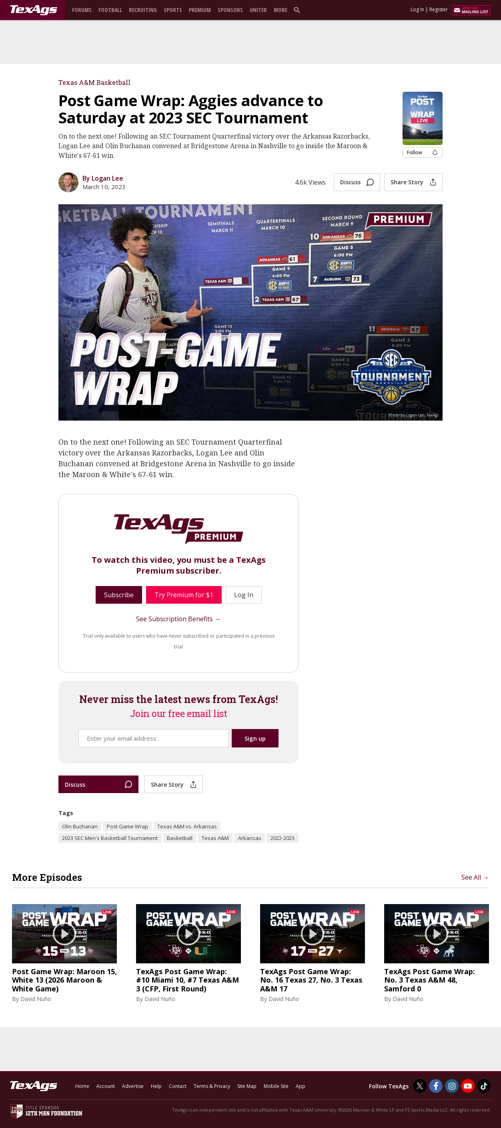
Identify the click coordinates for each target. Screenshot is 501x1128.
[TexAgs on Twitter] (420, 1086)
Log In (417, 9)
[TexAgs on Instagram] (452, 1086)
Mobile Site (276, 1086)
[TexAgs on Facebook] (436, 1086)
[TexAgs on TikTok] (484, 1086)
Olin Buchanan (80, 826)
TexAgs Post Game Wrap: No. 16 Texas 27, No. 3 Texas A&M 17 (311, 980)
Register (438, 9)
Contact (177, 1086)
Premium (200, 10)
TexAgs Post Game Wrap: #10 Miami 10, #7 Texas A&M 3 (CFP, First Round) (187, 980)
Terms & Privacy (212, 1086)
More (280, 10)
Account (105, 1086)
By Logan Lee (102, 178)
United (258, 10)
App (300, 1086)
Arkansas (249, 838)
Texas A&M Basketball (94, 82)
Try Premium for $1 (183, 594)
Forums (82, 10)
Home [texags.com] (82, 1086)
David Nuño (35, 999)
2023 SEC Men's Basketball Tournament (110, 838)
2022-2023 (283, 838)
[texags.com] (33, 10)
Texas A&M (215, 838)
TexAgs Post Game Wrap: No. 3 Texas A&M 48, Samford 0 (429, 980)
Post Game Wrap (127, 826)
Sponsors (230, 10)
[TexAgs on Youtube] (468, 1086)
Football (110, 10)
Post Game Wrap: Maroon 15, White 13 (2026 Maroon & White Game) (64, 980)
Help (156, 1086)
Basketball (179, 838)
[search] (298, 10)
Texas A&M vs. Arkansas (187, 826)
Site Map (247, 1086)
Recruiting (143, 10)
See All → (475, 877)
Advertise (133, 1086)
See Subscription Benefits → (178, 618)
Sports (173, 10)
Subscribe (119, 594)
